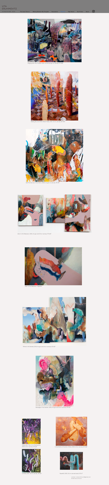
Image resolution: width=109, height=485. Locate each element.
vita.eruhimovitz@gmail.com (83, 477)
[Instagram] (93, 11)
